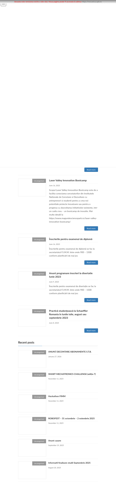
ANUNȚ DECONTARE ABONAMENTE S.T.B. (69, 351)
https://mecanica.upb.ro (92, 1)
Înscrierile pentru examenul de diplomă (70, 238)
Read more (91, 170)
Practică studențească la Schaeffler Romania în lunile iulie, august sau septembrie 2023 (68, 314)
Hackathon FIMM (56, 396)
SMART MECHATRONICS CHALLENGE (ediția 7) (72, 374)
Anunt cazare (54, 440)
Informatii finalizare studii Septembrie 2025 (69, 463)
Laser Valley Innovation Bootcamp (68, 180)
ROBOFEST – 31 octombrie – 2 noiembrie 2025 (71, 418)
